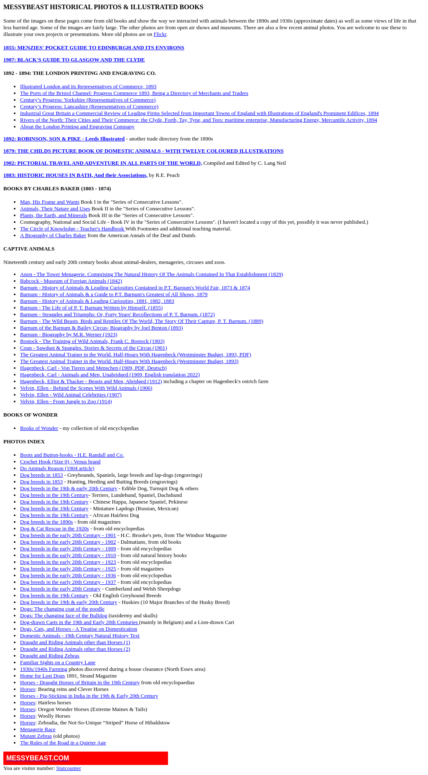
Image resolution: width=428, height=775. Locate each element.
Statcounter (68, 768)
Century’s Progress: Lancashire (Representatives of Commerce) (89, 106)
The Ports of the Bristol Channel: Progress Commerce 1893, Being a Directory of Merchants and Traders (134, 93)
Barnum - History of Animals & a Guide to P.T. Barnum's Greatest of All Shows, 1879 (113, 294)
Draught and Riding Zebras (49, 655)
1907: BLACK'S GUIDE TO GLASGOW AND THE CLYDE (74, 59)
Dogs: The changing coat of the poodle (62, 609)
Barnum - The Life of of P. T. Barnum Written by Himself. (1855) (91, 307)
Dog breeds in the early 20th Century (60, 589)
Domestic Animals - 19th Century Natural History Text (80, 635)
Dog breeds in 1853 (41, 475)
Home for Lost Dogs (42, 676)
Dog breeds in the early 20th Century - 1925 (68, 568)
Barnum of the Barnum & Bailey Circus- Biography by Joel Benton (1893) (101, 328)
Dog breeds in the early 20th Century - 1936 (68, 575)
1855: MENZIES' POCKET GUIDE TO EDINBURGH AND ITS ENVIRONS (93, 47)
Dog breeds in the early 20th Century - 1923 (68, 562)
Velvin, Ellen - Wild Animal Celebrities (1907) (71, 394)
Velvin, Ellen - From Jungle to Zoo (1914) (66, 401)
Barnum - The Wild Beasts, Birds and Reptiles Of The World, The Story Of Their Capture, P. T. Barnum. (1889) (141, 321)
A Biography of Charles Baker (53, 235)
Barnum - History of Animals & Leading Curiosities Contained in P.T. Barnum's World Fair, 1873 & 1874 (135, 287)
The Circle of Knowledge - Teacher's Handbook (72, 228)
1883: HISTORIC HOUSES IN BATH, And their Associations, (75, 175)
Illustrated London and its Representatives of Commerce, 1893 (88, 86)
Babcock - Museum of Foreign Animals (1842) (71, 281)
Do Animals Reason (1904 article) (57, 468)
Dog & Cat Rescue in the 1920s (54, 528)
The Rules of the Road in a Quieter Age (63, 742)
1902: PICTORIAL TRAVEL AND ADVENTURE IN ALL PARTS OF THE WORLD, (102, 163)
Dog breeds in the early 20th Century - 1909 (68, 548)
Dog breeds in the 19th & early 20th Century (68, 488)
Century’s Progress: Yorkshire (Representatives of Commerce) (87, 100)
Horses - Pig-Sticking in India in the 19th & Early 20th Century (89, 696)
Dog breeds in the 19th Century (54, 495)
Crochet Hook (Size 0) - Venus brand (60, 461)
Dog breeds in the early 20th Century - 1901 (68, 535)
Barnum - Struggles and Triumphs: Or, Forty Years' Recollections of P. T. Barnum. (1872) (117, 314)
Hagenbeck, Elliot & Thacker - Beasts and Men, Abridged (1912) (91, 381)
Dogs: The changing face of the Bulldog (63, 615)
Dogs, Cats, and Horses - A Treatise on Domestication (78, 629)
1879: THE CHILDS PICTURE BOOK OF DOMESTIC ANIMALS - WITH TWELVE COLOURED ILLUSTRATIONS (143, 151)
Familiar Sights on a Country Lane (57, 662)
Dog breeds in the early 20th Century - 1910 (68, 555)
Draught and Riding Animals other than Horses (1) (75, 642)
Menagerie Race (38, 729)
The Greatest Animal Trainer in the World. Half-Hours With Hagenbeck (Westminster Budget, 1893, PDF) (135, 354)
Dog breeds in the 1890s (46, 522)
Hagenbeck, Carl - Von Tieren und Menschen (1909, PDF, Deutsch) (93, 368)
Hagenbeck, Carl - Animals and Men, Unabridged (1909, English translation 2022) (110, 374)
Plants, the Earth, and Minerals (53, 215)
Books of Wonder (39, 428)
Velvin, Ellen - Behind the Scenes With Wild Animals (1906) (86, 388)
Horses (27, 689)
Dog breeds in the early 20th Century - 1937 (68, 582)
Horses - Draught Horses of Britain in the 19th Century (80, 682)
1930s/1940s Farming (43, 669)
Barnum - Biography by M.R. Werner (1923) (68, 334)
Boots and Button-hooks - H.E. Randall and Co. (72, 455)
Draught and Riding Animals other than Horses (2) (75, 649)
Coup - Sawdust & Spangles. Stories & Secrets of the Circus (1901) (93, 348)
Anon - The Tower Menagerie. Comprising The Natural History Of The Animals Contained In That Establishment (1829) (151, 274)
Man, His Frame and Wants (49, 202)
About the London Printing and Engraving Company (77, 126)
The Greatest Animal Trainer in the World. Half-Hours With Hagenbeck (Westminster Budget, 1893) (129, 361)
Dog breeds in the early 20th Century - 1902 (68, 542)
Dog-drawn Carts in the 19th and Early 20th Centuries (79, 622)
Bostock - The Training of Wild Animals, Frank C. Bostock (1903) (92, 341)
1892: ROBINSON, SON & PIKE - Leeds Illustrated (64, 139)
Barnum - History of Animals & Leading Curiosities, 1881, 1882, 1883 (97, 301)
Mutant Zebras (36, 736)
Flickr (160, 34)
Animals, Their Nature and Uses (55, 208)
